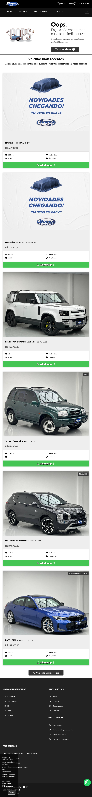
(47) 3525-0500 (83, 4)
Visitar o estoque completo (61, 730)
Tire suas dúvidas (57, 734)
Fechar (12, 792)
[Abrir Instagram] (27, 787)
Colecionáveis (40, 12)
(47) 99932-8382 (66, 4)
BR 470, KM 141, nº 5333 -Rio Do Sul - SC (21, 753)
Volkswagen (10, 701)
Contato (59, 12)
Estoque (23, 12)
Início (9, 12)
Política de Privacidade (59, 739)
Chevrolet (9, 697)
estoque (83, 63)
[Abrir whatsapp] (87, 782)
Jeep (7, 711)
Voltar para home (65, 49)
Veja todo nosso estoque (46, 673)
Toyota (8, 715)
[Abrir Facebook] (24, 787)
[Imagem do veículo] (46, 105)
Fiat (7, 706)
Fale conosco (55, 725)
